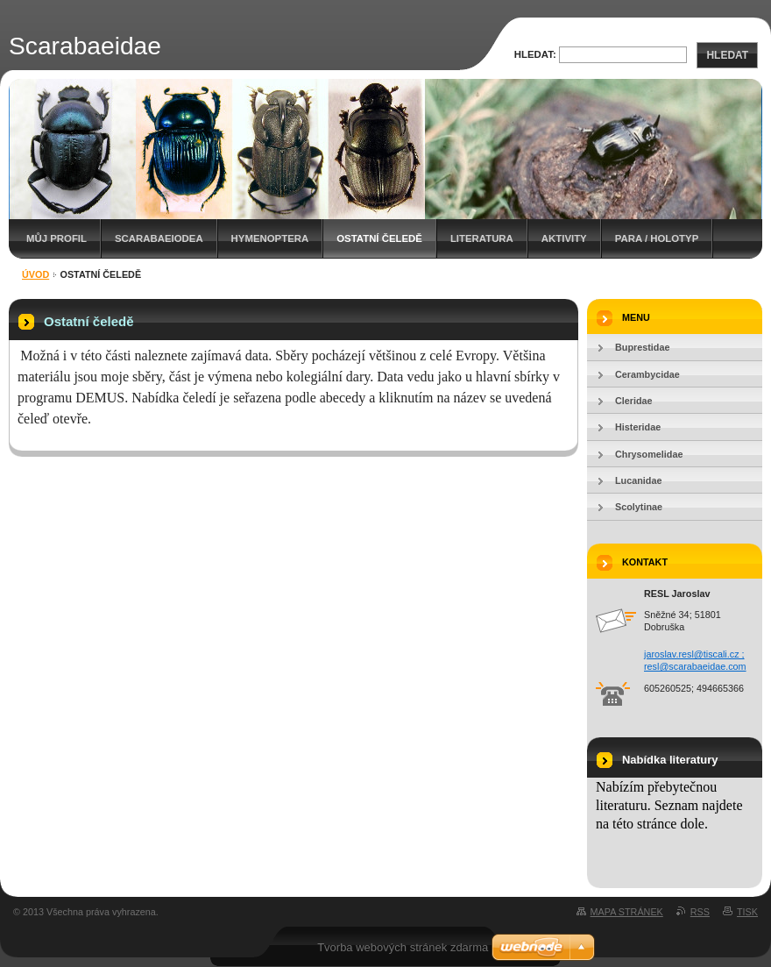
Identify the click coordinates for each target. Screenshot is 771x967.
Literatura (481, 238)
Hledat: (535, 54)
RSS (700, 912)
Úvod (35, 274)
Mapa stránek (627, 912)
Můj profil (56, 238)
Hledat (727, 55)
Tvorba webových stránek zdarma (402, 947)
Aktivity (564, 238)
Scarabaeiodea (159, 238)
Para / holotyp (657, 238)
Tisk (747, 912)
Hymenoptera (270, 238)
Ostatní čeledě (379, 238)
